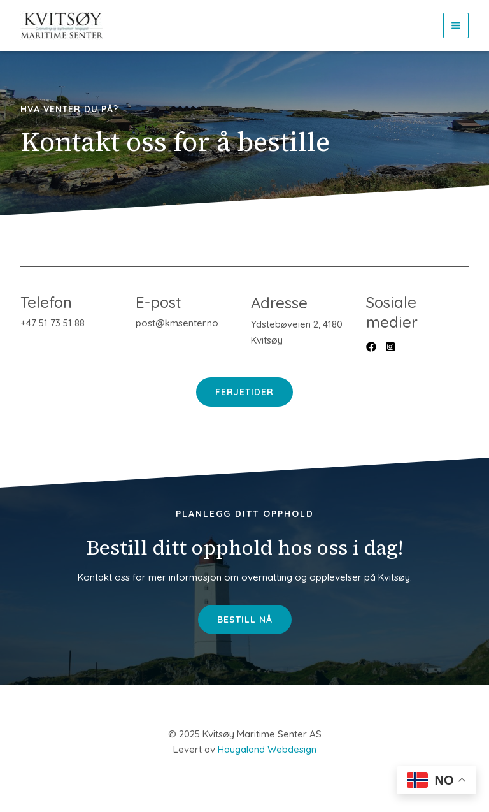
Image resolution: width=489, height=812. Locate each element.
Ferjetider (244, 392)
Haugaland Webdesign (267, 749)
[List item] (371, 347)
